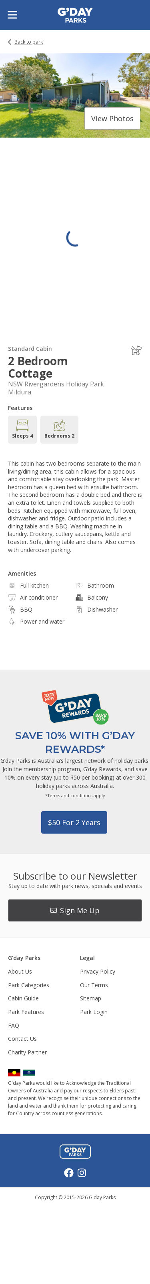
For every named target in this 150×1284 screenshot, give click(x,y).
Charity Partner (27, 1052)
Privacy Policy (97, 971)
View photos (112, 118)
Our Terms (94, 985)
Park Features (26, 1012)
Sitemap (90, 998)
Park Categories (28, 985)
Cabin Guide (23, 998)
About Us (20, 971)
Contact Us (22, 1038)
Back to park (28, 42)
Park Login (94, 1012)
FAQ (13, 1025)
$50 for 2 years (74, 822)
